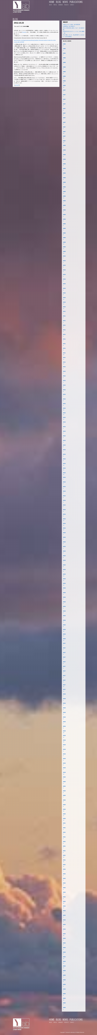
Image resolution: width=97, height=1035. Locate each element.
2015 (64, 532)
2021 (64, 823)
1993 (64, 48)
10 (63, 78)
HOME (51, 2)
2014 (64, 477)
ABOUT (50, 5)
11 (63, 82)
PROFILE (55, 5)
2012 (64, 366)
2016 (64, 588)
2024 (64, 938)
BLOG (58, 2)
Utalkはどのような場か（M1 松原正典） (72, 24)
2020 (64, 777)
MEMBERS (61, 5)
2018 (64, 694)
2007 (64, 90)
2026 (64, 1002)
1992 (64, 44)
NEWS (65, 2)
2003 (64, 53)
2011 (64, 311)
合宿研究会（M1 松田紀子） (69, 26)
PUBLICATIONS (76, 2)
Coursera (24, 32)
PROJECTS (66, 5)
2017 (64, 643)
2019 (64, 744)
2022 (64, 869)
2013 (64, 422)
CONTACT (72, 5)
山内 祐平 (17, 85)
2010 (64, 256)
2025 (64, 970)
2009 (64, 200)
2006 (64, 57)
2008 (64, 145)
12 (63, 87)
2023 (64, 910)
